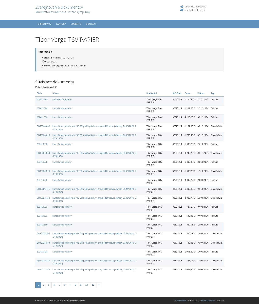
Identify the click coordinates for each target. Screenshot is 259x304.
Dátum (201, 93)
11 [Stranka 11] (93, 285)
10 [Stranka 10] (86, 285)
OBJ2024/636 (43, 126)
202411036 (42, 117)
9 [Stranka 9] (80, 285)
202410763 (42, 180)
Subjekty (76, 23)
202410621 (42, 207)
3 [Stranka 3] (48, 285)
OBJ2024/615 (43, 135)
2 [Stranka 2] (43, 285)
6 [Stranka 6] (64, 285)
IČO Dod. (177, 93)
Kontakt (91, 23)
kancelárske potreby (62, 99)
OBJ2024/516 (43, 171)
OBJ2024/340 (43, 260)
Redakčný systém (208, 300)
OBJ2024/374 (43, 243)
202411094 (42, 108)
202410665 (42, 224)
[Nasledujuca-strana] (99, 285)
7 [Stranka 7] (70, 285)
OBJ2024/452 (43, 198)
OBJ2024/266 (43, 269)
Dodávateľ (151, 93)
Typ (213, 93)
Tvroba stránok (180, 300)
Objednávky (44, 23)
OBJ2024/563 (43, 153)
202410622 (42, 216)
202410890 (42, 144)
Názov (56, 93)
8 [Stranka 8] (75, 285)
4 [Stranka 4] (54, 285)
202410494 (42, 251)
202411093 (42, 99)
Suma (187, 93)
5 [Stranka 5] (59, 285)
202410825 (42, 162)
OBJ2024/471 (43, 189)
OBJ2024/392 (43, 233)
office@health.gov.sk (195, 9)
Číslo (39, 93)
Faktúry (61, 23)
